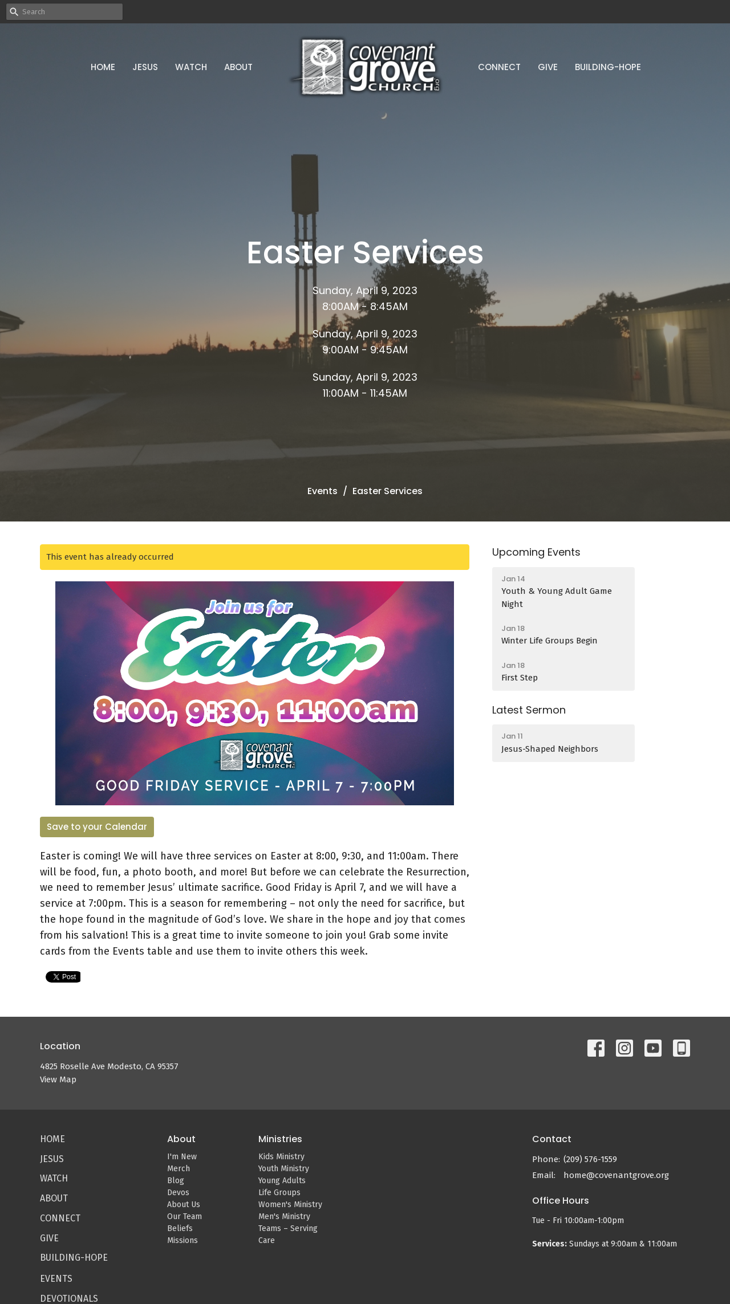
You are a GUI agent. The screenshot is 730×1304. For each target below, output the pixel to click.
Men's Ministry (284, 1216)
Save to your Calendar (97, 827)
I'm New (182, 1157)
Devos (178, 1192)
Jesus (145, 67)
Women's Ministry (290, 1204)
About (238, 67)
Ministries (280, 1139)
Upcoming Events (536, 552)
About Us (183, 1204)
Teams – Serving (288, 1228)
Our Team (184, 1216)
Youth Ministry (283, 1168)
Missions (182, 1240)
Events (322, 491)
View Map (58, 1079)
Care (266, 1240)
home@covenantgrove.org (616, 1175)
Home (103, 67)
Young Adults (282, 1180)
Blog (175, 1180)
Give (548, 67)
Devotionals (69, 1298)
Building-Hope (608, 67)
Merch (178, 1168)
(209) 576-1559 (590, 1159)
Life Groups (279, 1192)
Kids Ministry (281, 1157)
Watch (191, 67)
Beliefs (180, 1228)
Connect (499, 67)
